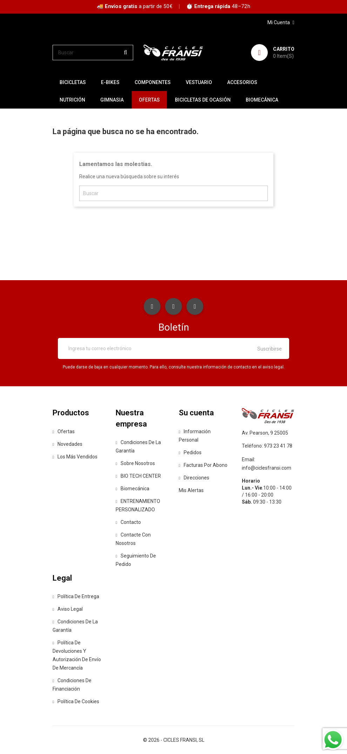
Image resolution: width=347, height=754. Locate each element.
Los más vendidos (75, 456)
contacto (128, 522)
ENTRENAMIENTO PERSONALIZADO (138, 505)
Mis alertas (191, 490)
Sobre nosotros (135, 463)
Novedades (67, 444)
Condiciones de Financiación (72, 685)
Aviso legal (68, 609)
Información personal (195, 436)
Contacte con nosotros (133, 539)
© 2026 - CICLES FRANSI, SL (173, 740)
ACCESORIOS (242, 82)
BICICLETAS (73, 82)
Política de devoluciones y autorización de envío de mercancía (77, 655)
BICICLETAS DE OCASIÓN (203, 100)
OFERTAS (149, 100)
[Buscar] (93, 52)
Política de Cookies (76, 701)
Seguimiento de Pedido (136, 560)
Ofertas (64, 431)
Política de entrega (76, 596)
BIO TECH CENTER (138, 476)
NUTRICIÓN (72, 100)
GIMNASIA (112, 100)
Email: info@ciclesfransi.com (266, 464)
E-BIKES (110, 82)
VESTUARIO (199, 82)
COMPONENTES (153, 82)
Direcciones (194, 477)
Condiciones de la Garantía (138, 447)
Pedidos (190, 452)
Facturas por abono (203, 465)
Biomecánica (262, 100)
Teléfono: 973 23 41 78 (267, 446)
